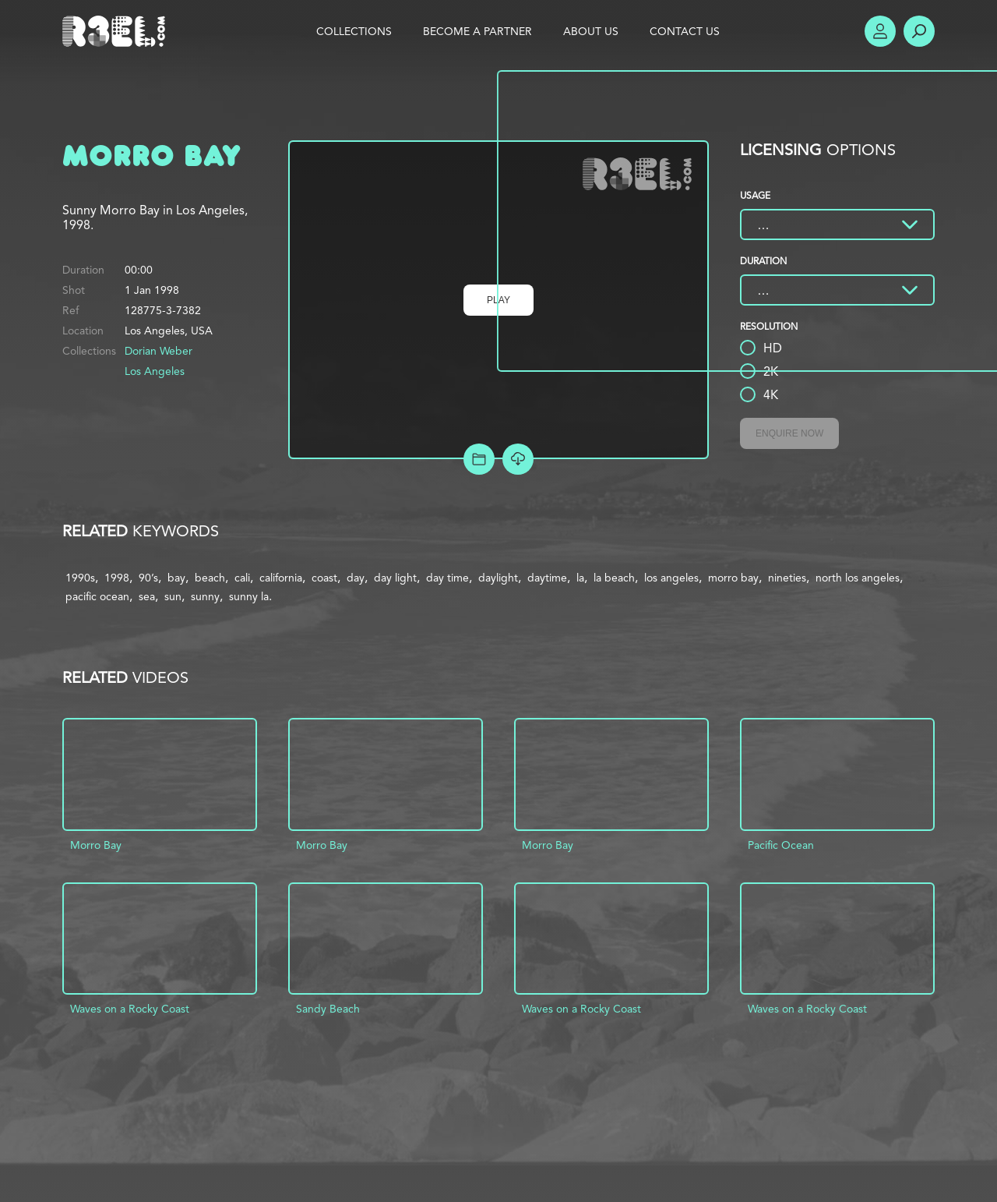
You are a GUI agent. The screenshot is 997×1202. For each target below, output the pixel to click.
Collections (354, 31)
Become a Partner (477, 31)
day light (395, 577)
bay (176, 577)
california (280, 577)
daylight (498, 577)
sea (147, 596)
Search (919, 31)
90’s (148, 577)
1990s (80, 577)
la (580, 577)
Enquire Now (789, 433)
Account (880, 31)
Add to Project (479, 459)
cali (242, 577)
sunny (205, 596)
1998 (116, 577)
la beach (614, 577)
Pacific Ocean (781, 845)
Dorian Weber (158, 351)
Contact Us (685, 31)
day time (447, 577)
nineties (787, 577)
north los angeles (858, 577)
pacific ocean (97, 596)
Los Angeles (155, 371)
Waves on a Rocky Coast (129, 1008)
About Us (590, 31)
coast (324, 577)
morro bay (733, 577)
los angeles (671, 577)
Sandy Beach (328, 1008)
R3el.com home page (116, 31)
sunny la (249, 596)
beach (210, 577)
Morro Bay (96, 845)
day (356, 577)
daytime (547, 577)
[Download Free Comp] (518, 459)
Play (498, 300)
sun (172, 596)
